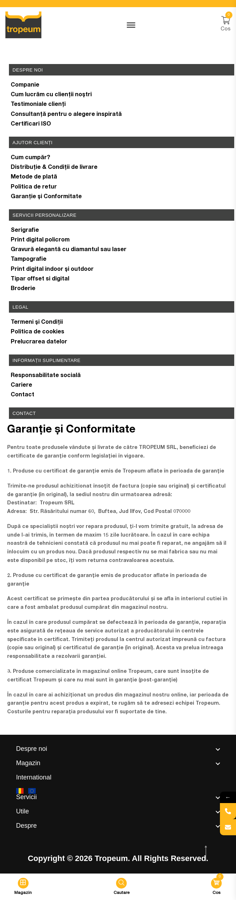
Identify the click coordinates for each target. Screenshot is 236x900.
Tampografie (28, 260)
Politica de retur (34, 187)
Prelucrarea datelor (39, 342)
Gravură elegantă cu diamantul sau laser (68, 250)
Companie (25, 85)
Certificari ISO (31, 124)
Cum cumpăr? (30, 158)
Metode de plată (34, 177)
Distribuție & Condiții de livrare (54, 168)
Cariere (21, 385)
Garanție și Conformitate (46, 197)
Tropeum (111, 858)
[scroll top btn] (206, 853)
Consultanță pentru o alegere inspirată (66, 115)
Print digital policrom (40, 240)
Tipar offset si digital (40, 279)
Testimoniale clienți (38, 105)
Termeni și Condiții (37, 323)
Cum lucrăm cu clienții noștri (51, 95)
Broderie (23, 289)
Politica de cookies (37, 332)
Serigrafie (25, 231)
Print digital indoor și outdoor (52, 270)
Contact (22, 395)
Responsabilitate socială (46, 376)
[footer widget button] (118, 748)
